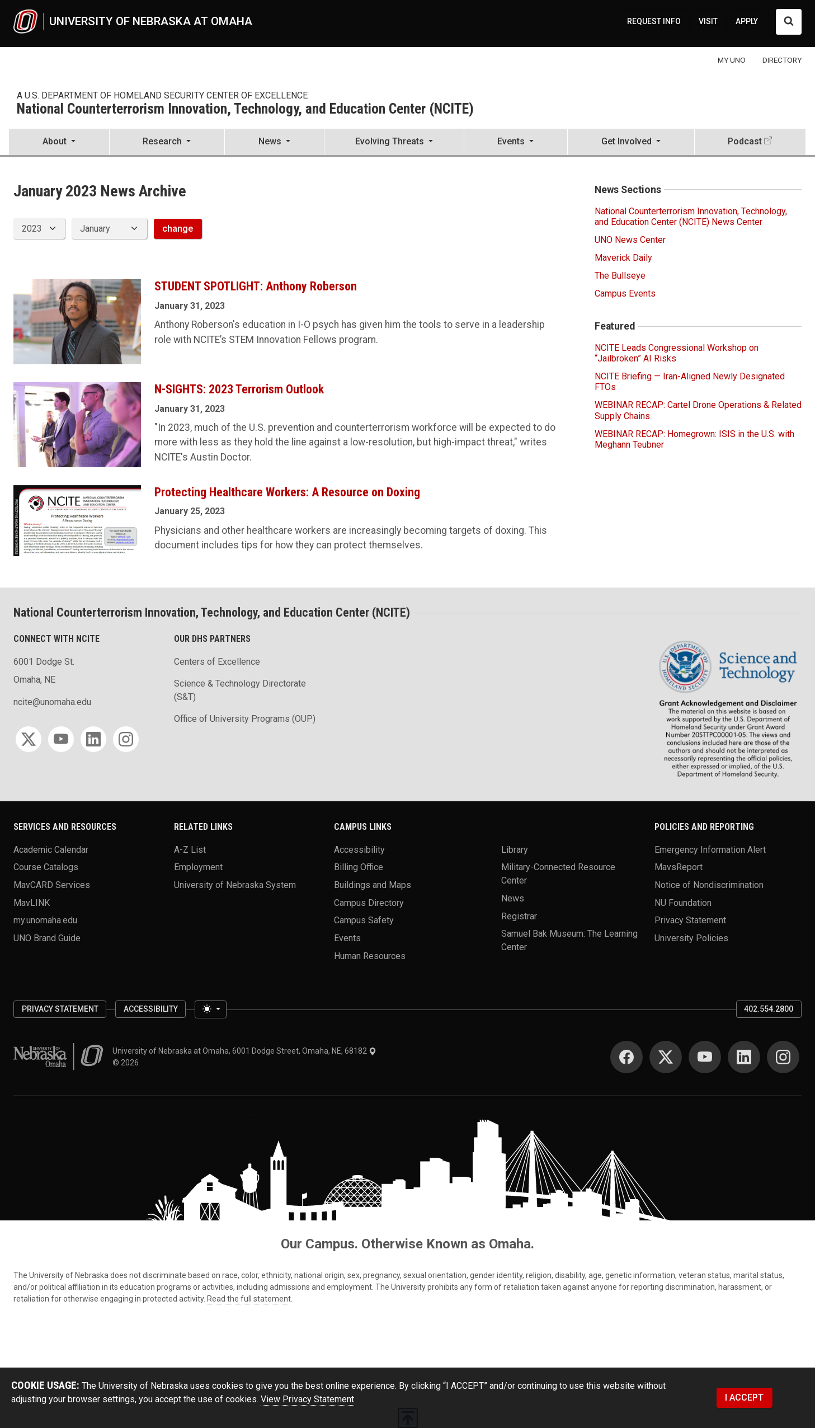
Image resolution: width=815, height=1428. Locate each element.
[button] (59, 143)
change (177, 228)
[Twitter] (28, 739)
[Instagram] (126, 739)
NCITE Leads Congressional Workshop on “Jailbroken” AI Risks (677, 353)
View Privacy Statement (307, 1399)
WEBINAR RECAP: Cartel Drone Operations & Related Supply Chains (698, 410)
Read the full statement (249, 1298)
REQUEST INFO (654, 21)
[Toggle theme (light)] (210, 1009)
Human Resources (370, 955)
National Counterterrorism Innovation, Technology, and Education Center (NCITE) (245, 109)
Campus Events (625, 293)
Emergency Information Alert (710, 849)
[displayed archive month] (109, 228)
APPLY (747, 21)
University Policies (691, 938)
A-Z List (190, 849)
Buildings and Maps (372, 885)
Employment (198, 867)
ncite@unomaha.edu (52, 702)
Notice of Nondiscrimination (709, 885)
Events (347, 938)
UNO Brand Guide (47, 938)
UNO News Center (630, 239)
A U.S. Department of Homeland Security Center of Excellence (162, 95)
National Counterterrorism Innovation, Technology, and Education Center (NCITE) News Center (691, 216)
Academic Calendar (50, 849)
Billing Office (358, 867)
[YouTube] (61, 739)
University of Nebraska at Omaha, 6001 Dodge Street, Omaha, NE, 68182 (244, 1050)
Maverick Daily (623, 257)
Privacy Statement (690, 920)
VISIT (708, 21)
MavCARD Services (51, 885)
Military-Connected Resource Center (558, 874)
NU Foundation (683, 902)
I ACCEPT (744, 1397)
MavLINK (31, 902)
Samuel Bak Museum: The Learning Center (569, 940)
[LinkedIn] (93, 739)
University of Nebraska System (235, 885)
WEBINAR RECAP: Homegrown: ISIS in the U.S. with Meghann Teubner (694, 439)
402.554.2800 (768, 1008)
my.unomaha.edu (45, 920)
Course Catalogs (45, 867)
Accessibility (359, 849)
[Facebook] (626, 1057)
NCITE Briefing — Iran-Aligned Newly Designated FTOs (690, 381)
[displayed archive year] (39, 228)
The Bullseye (620, 275)
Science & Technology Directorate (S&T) (240, 690)
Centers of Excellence (217, 661)
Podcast (745, 141)
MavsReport (678, 867)
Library (514, 849)
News (512, 898)
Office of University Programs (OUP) (244, 718)
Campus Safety (364, 920)
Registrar (519, 915)
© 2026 (127, 1062)
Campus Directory (369, 902)
